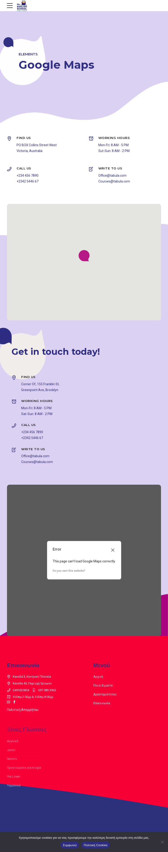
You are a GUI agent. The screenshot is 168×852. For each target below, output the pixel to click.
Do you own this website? (69, 570)
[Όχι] (162, 842)
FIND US (24, 138)
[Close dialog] (113, 550)
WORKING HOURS (114, 138)
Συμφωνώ (70, 845)
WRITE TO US (110, 168)
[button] (84, 256)
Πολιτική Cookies (95, 845)
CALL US (24, 168)
